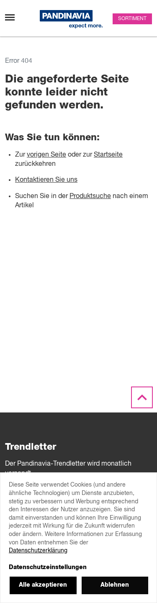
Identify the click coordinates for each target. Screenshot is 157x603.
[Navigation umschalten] (10, 17)
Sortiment (132, 18)
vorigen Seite (46, 155)
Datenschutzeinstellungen (48, 567)
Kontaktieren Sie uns (46, 180)
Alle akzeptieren (43, 585)
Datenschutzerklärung (38, 551)
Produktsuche (90, 196)
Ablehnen (114, 585)
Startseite (108, 155)
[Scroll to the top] (142, 397)
